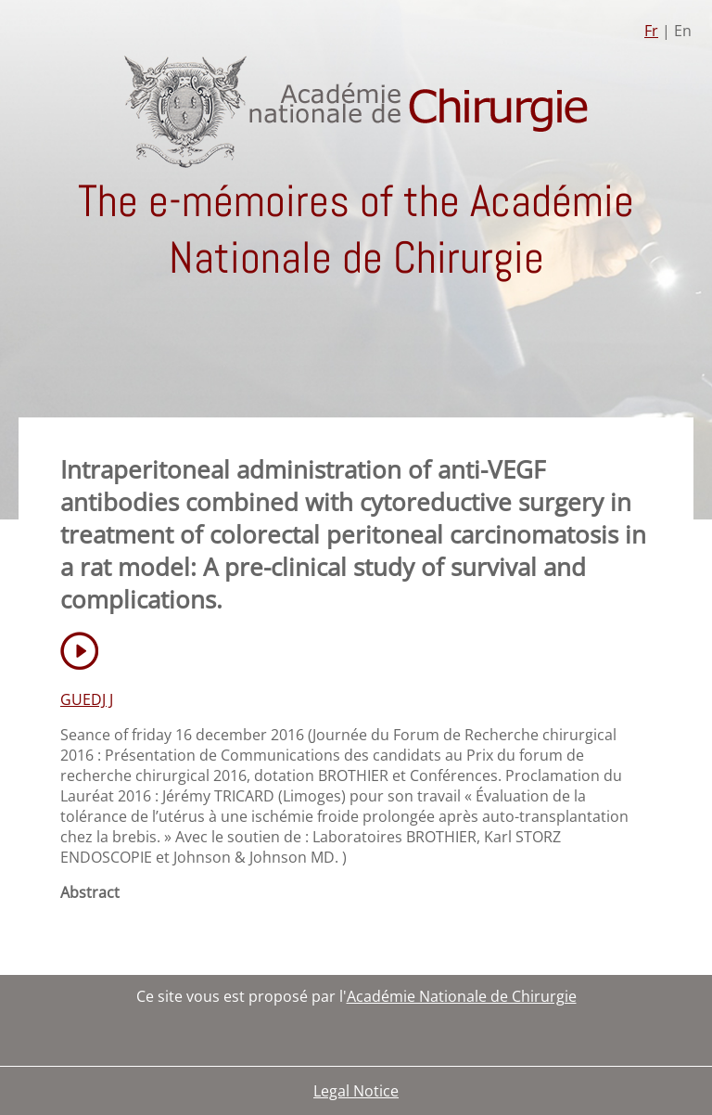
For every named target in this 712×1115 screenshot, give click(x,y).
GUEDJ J (86, 699)
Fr (651, 30)
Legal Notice (356, 1091)
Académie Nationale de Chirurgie (462, 996)
